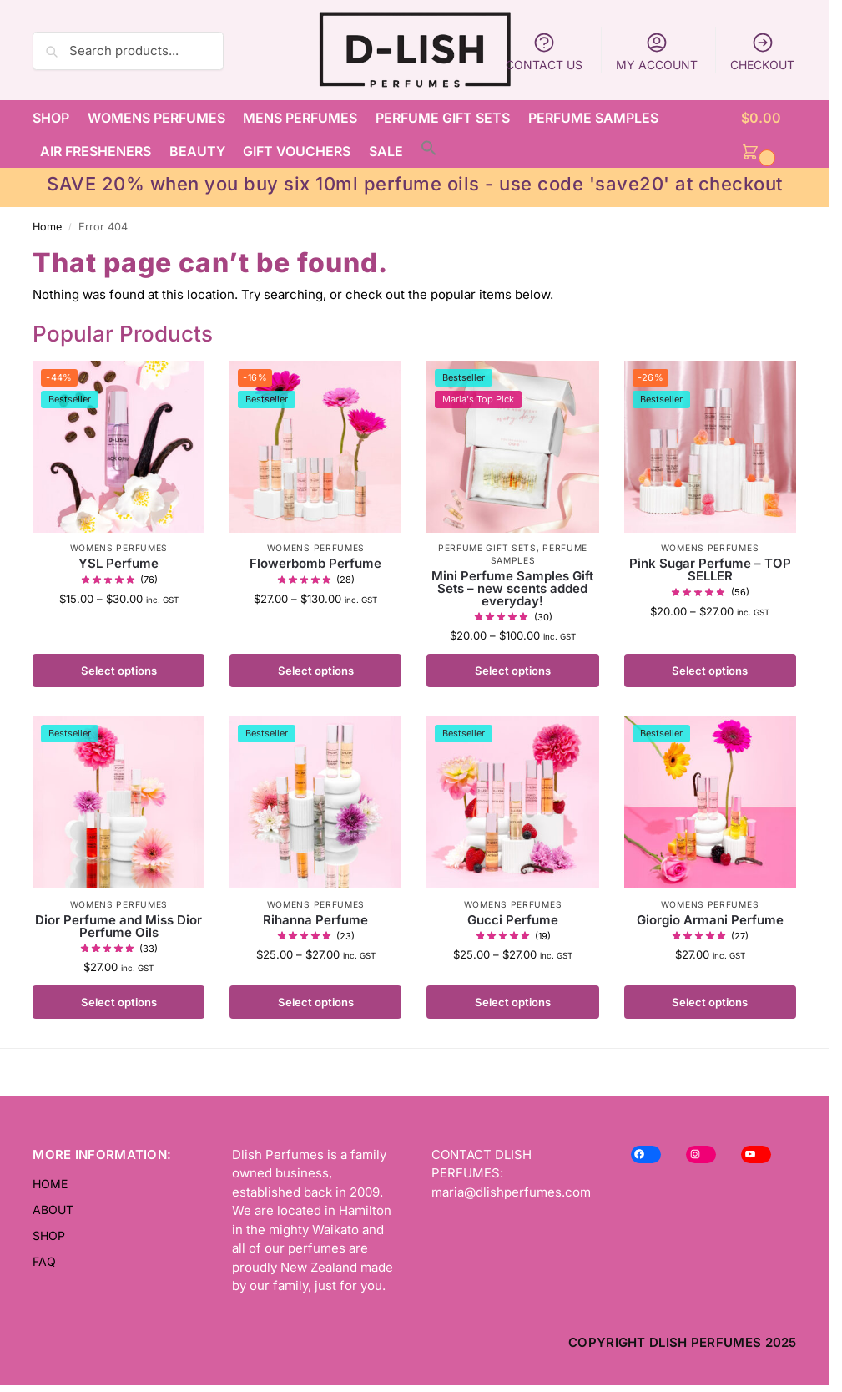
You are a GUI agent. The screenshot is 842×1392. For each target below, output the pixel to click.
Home (47, 226)
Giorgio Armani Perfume (710, 920)
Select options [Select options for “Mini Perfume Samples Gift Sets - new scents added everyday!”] (513, 670)
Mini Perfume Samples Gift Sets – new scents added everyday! (512, 588)
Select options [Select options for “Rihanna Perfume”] (316, 1002)
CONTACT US (544, 51)
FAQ (44, 1261)
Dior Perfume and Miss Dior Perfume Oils (118, 926)
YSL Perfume (118, 563)
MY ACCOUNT (657, 51)
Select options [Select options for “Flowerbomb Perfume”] (316, 670)
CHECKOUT (762, 51)
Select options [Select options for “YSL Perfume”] (119, 670)
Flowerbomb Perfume (315, 563)
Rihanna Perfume (315, 920)
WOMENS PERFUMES (119, 548)
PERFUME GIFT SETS (487, 548)
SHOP (49, 1235)
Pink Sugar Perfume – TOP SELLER (710, 569)
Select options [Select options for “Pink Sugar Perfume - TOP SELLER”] (710, 670)
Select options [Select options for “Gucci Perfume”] (513, 1002)
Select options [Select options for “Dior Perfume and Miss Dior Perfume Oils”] (119, 1002)
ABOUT (53, 1209)
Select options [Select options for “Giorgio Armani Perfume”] (710, 1002)
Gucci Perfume (512, 920)
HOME (50, 1184)
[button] (768, 134)
